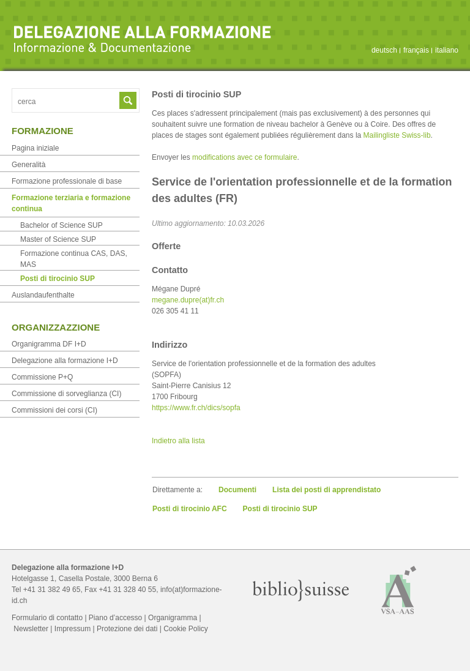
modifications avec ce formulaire (244, 157)
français (416, 50)
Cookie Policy (185, 628)
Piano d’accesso (115, 617)
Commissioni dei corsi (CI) (54, 410)
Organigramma (172, 617)
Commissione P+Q (42, 377)
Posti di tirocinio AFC (189, 508)
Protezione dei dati (127, 628)
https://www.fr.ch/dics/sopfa (196, 407)
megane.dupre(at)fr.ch (188, 300)
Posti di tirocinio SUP (280, 508)
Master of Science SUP (58, 239)
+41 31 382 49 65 (52, 589)
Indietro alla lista (178, 441)
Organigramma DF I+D (49, 344)
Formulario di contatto (47, 617)
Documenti (237, 489)
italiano (446, 50)
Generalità (28, 164)
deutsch (384, 50)
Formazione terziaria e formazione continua (71, 203)
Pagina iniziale (35, 148)
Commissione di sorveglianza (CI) (66, 393)
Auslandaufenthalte (43, 295)
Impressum (72, 628)
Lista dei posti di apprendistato (326, 489)
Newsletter (30, 628)
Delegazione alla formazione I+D (65, 360)
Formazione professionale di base (67, 181)
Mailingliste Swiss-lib (397, 135)
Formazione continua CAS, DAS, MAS (73, 259)
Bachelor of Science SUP (61, 225)
